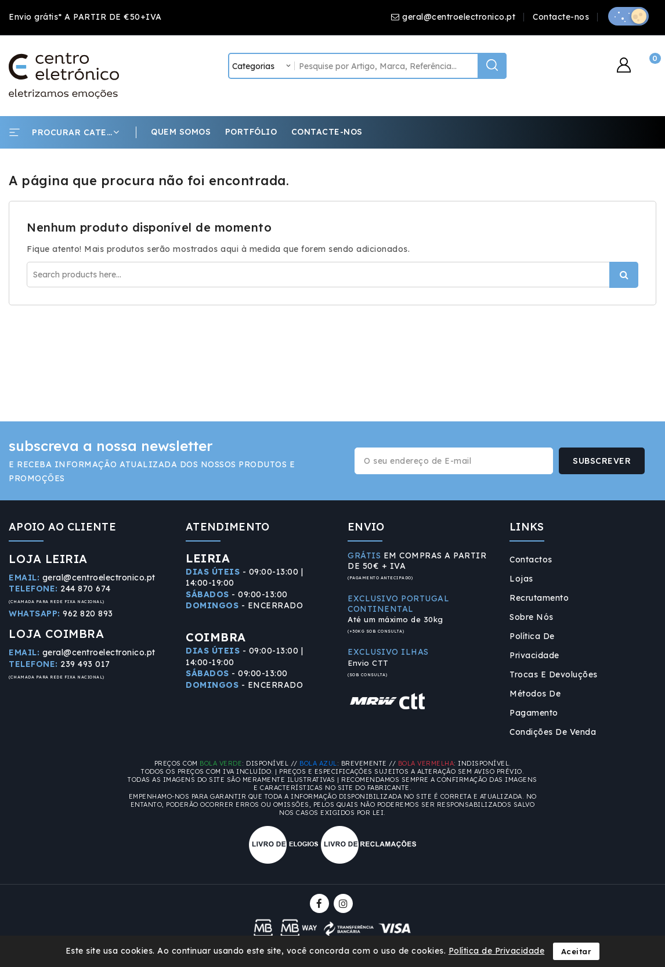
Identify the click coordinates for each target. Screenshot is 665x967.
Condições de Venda (552, 732)
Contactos (530, 559)
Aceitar (576, 951)
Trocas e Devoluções (553, 674)
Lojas (521, 578)
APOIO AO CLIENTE (62, 526)
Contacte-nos (561, 17)
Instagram (345, 903)
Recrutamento (539, 598)
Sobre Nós (531, 617)
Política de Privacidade (534, 646)
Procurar (623, 275)
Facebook (320, 903)
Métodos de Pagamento (535, 703)
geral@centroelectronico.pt (458, 17)
